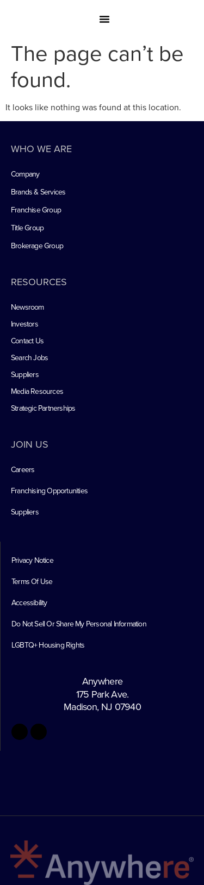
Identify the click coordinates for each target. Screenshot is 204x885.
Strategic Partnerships (43, 408)
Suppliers (25, 374)
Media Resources (37, 391)
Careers (22, 469)
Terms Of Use (31, 581)
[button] (104, 19)
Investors (24, 323)
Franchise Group (36, 209)
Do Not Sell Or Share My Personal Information (78, 623)
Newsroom (27, 307)
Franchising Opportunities (49, 490)
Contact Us (27, 340)
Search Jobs (29, 357)
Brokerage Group (37, 245)
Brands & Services (38, 191)
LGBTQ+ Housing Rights (47, 644)
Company (25, 173)
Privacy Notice (32, 560)
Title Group (27, 227)
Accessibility (29, 602)
